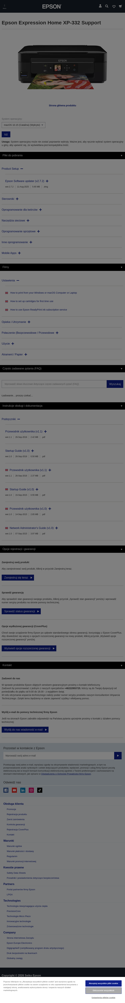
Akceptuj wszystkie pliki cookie (103, 983)
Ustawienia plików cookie (103, 998)
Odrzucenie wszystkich (103, 990)
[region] (62, 990)
